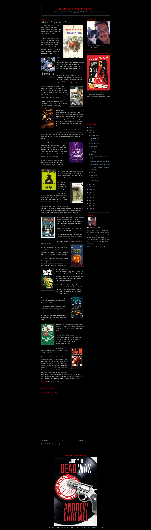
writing (89, 241)
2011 (91, 203)
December (94, 135)
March (93, 175)
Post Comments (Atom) (56, 444)
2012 (91, 200)
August (93, 146)
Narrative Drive (75, 8)
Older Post (80, 440)
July (92, 149)
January (93, 180)
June (92, 152)
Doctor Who (98, 232)
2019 (91, 133)
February (94, 178)
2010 (91, 206)
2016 (91, 189)
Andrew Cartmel (95, 227)
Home (63, 440)
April (92, 172)
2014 (91, 195)
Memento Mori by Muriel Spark (99, 161)
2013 (91, 198)
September (94, 143)
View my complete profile (96, 246)
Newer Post (44, 440)
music (94, 241)
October (93, 141)
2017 (91, 187)
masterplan (95, 235)
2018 (91, 184)
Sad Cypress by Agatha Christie (100, 164)
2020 (91, 130)
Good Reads (64, 363)
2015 (91, 192)
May (92, 154)
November (94, 138)
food (100, 241)
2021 (91, 127)
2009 (91, 208)
